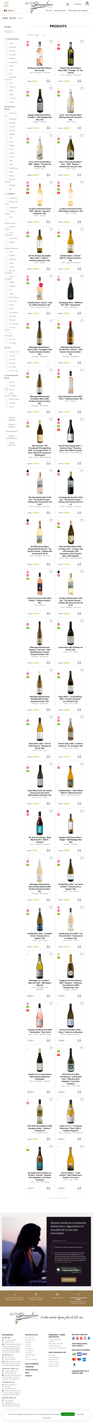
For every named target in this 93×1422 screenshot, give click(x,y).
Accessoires (11, 198)
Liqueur (10, 267)
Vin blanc (10, 320)
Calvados (10, 255)
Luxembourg (11, 168)
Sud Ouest (10, 98)
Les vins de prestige (31, 1359)
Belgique (9, 10)
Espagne (10, 145)
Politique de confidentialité (63, 1262)
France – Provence (40, 216)
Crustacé (10, 386)
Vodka (9, 263)
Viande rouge (11, 399)
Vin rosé (10, 339)
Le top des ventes (30, 1355)
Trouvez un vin (31, 1335)
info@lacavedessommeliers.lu (14, 1361)
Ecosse (9, 142)
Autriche (10, 130)
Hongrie (10, 153)
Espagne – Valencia (70, 990)
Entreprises (52, 1355)
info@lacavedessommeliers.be (14, 1344)
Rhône (9, 91)
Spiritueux (10, 259)
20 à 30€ (10, 359)
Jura (8, 73)
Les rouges (28, 1348)
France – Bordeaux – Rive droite (39, 73)
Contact (28, 1376)
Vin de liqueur (12, 324)
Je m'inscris (68, 1279)
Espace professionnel (11, 437)
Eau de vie (10, 301)
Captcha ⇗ (76, 1272)
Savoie (9, 94)
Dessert (9, 407)
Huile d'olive (11, 238)
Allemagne (10, 119)
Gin (8, 290)
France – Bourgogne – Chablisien (39, 1081)
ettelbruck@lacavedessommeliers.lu (16, 1391)
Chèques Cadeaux (11, 425)
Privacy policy (46, 1418)
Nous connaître (31, 1364)
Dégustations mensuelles (56, 1343)
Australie (10, 127)
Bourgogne (11, 55)
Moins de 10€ (11, 352)
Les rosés (28, 1346)
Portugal (10, 185)
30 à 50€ (10, 363)
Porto (9, 252)
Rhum (9, 309)
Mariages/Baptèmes (54, 1357)
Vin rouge (10, 343)
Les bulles (28, 1342)
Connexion (77, 4)
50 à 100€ (10, 367)
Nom (37, 35)
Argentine (10, 123)
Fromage (10, 403)
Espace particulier (12, 444)
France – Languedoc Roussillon (71, 263)
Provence (10, 87)
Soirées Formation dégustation (57, 1348)
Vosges (9, 102)
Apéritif (9, 382)
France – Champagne (70, 307)
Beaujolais (10, 47)
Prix (43, 35)
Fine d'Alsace (11, 312)
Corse (9, 70)
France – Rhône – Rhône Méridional (39, 457)
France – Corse (70, 122)
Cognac (9, 66)
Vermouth (10, 316)
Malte (9, 172)
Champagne (11, 62)
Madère (10, 242)
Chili (8, 138)
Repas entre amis (54, 1359)
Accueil (5, 18)
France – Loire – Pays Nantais (70, 1086)
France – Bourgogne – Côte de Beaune (70, 1133)
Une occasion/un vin (57, 1352)
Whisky (9, 305)
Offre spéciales (31, 1370)
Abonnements (11, 431)
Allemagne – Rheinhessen (40, 356)
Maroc (9, 176)
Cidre (9, 217)
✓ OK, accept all (68, 1414)
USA (8, 189)
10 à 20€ (10, 356)
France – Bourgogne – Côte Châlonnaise (39, 988)
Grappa (9, 282)
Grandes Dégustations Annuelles (55, 1340)
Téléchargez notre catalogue (78, 10)
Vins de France (29, 1337)
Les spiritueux (29, 1351)
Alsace (9, 43)
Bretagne (10, 58)
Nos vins (13, 18)
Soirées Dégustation (54, 1346)
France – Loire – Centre (70, 891)
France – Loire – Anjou (70, 652)
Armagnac (10, 286)
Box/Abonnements (54, 1366)
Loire (9, 83)
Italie (9, 161)
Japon (9, 164)
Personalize (80, 1414)
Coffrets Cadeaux (11, 419)
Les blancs (28, 1344)
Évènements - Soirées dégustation (57, 1336)
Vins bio (27, 1357)
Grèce (9, 149)
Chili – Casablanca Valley (40, 1133)
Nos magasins (7, 1335)
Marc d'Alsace (12, 297)
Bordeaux (10, 51)
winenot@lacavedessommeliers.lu (15, 1375)
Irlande (9, 157)
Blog (27, 1373)
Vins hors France (30, 1340)
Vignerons (29, 1367)
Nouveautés (28, 1353)
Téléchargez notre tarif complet (79, 1345)
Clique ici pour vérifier (71, 1270)
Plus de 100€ (11, 371)
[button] (6, 2)
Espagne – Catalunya (39, 122)
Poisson (9, 390)
